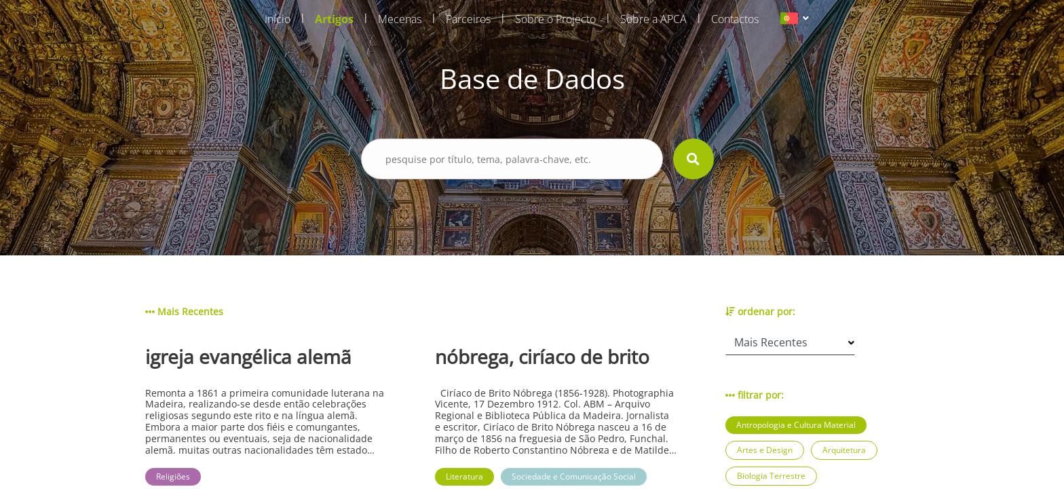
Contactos (735, 19)
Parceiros (468, 19)
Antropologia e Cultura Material (796, 425)
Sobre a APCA (653, 19)
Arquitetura (844, 450)
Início (277, 19)
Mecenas (399, 19)
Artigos (334, 19)
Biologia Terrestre (771, 476)
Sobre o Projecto (555, 19)
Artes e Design (765, 450)
